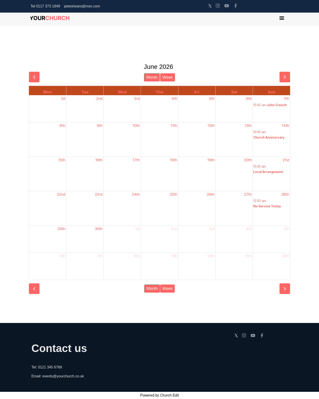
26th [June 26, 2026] (210, 194)
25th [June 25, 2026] (173, 194)
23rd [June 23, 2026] (99, 194)
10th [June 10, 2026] (136, 125)
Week (167, 77)
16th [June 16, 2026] (99, 160)
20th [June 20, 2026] (248, 160)
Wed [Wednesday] (122, 92)
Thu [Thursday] (159, 92)
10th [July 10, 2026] (210, 256)
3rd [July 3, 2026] (211, 228)
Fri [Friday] (196, 92)
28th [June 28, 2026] (285, 194)
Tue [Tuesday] (85, 92)
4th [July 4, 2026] (249, 228)
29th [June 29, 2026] (61, 228)
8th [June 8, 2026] (62, 125)
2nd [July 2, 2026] (174, 228)
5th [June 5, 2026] (211, 98)
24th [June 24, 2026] (136, 194)
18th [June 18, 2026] (173, 160)
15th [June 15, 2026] (61, 160)
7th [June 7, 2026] (286, 98)
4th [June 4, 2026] (174, 98)
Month (151, 77)
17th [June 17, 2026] (136, 160)
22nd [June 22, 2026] (61, 194)
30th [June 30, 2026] (99, 228)
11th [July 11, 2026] (248, 256)
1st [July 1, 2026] (137, 228)
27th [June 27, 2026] (248, 194)
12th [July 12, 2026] (285, 256)
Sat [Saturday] (234, 92)
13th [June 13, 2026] (248, 125)
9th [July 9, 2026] (174, 256)
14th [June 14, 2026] (285, 125)
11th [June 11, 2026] (174, 125)
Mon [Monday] (47, 92)
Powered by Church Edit (159, 395)
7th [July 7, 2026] (100, 256)
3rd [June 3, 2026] (137, 98)
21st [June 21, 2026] (286, 160)
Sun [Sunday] (271, 92)
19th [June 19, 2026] (210, 160)
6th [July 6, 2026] (62, 256)
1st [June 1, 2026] (63, 98)
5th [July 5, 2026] (286, 228)
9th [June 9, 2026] (100, 125)
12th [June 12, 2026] (211, 125)
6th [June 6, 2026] (249, 98)
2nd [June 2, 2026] (99, 98)
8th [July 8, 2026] (137, 256)
